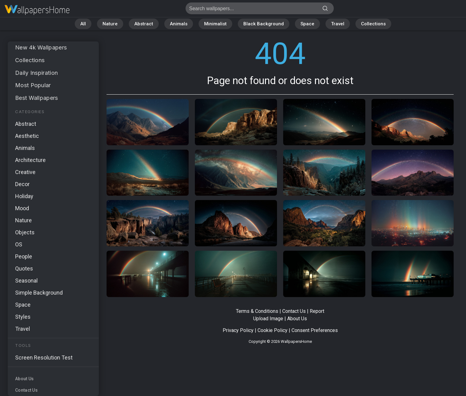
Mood (22, 208)
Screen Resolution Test (44, 357)
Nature (110, 24)
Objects (25, 232)
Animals (178, 24)
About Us (24, 378)
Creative (25, 172)
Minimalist (215, 24)
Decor (22, 184)
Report (317, 311)
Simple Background (39, 292)
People (23, 256)
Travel (337, 24)
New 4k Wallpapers (41, 47)
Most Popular (33, 85)
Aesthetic (27, 136)
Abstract (143, 24)
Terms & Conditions (257, 311)
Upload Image (268, 318)
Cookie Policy (273, 330)
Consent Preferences (315, 330)
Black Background (263, 24)
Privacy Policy (238, 330)
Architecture (30, 160)
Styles (23, 316)
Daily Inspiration (36, 73)
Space (307, 24)
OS (18, 244)
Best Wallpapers (36, 98)
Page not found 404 (37, 10)
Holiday (24, 196)
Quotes (24, 268)
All (83, 24)
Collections (373, 24)
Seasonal (26, 280)
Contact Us (26, 390)
